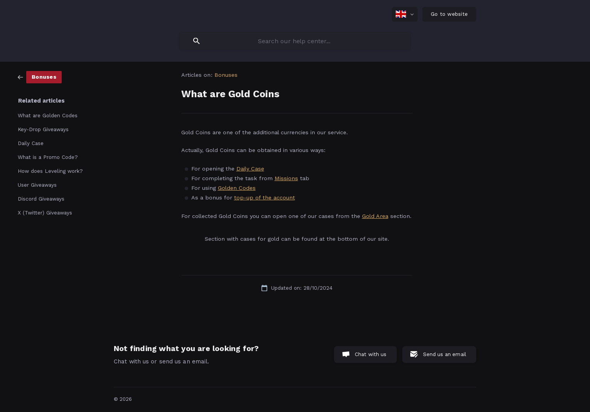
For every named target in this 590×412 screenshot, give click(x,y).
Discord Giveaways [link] (41, 199)
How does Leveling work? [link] (50, 171)
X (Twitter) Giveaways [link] (45, 212)
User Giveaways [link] (37, 185)
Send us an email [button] (444, 354)
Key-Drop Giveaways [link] (43, 129)
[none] (405, 14)
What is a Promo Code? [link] (48, 157)
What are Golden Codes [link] (48, 115)
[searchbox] (295, 41)
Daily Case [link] (31, 143)
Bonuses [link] (226, 75)
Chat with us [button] (371, 354)
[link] (40, 76)
